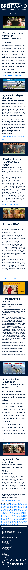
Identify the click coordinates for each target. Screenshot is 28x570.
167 (26, 516)
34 (23, 504)
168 (1, 518)
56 (26, 506)
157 (6, 516)
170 (5, 518)
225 (3, 524)
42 (7, 506)
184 (5, 519)
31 (19, 504)
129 (6, 513)
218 (16, 522)
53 (22, 506)
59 (3, 507)
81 (6, 509)
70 (18, 507)
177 (18, 518)
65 (11, 507)
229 (10, 524)
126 (1, 513)
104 (13, 510)
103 (11, 510)
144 (8, 515)
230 (12, 524)
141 (3, 515)
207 (22, 521)
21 (6, 504)
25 (11, 504)
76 (26, 507)
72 (21, 507)
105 (14, 510)
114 (5, 512)
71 (19, 507)
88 (15, 509)
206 (20, 521)
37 (0, 506)
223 (26, 522)
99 (3, 510)
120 (16, 512)
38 (1, 506)
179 (22, 518)
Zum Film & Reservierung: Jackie (9, 359)
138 (24, 513)
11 (19, 503)
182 (1, 519)
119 (14, 512)
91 (19, 509)
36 (26, 504)
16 (26, 503)
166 (24, 516)
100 (5, 510)
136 (20, 513)
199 (6, 521)
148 (16, 515)
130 (8, 513)
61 (6, 507)
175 (14, 518)
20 (4, 504)
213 (6, 522)
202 (12, 521)
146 (12, 515)
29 (17, 504)
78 (1, 509)
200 (8, 521)
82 (7, 509)
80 (4, 509)
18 (1, 504)
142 (5, 515)
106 (16, 510)
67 (14, 507)
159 (10, 516)
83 (8, 509)
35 (25, 504)
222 (24, 522)
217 (14, 522)
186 (8, 519)
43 (8, 506)
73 (22, 507)
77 (0, 509)
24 (10, 504)
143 (6, 515)
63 (8, 507)
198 (5, 521)
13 (22, 503)
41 (6, 506)
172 (8, 518)
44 (10, 506)
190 (16, 519)
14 (23, 503)
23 (8, 504)
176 (16, 518)
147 (14, 515)
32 (21, 504)
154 (1, 516)
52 (21, 506)
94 (23, 509)
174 (12, 518)
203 (14, 521)
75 (25, 507)
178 (20, 518)
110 (24, 510)
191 (18, 519)
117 (10, 512)
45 (11, 506)
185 (6, 519)
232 (16, 524)
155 (3, 516)
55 (25, 506)
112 (1, 512)
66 (12, 507)
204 (16, 521)
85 (11, 509)
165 (22, 516)
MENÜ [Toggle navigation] (7, 13)
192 (20, 519)
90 (18, 509)
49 (17, 506)
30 (18, 504)
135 (18, 513)
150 (20, 515)
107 (18, 510)
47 (14, 506)
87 (14, 509)
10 (18, 503)
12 (20, 503)
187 (10, 519)
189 (14, 519)
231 (14, 524)
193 (22, 519)
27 (14, 504)
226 (5, 524)
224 (1, 524)
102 (9, 510)
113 (3, 512)
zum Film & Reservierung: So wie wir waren (11, 75)
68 (15, 507)
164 (20, 516)
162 (16, 516)
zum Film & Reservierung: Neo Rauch (10, 204)
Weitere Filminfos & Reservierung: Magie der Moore (13, 136)
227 (6, 524)
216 (12, 522)
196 (1, 521)
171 (6, 518)
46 (12, 506)
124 (24, 512)
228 (8, 524)
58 (1, 507)
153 (26, 515)
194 (24, 519)
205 (18, 521)
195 (26, 519)
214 (8, 522)
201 (10, 521)
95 (25, 509)
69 (17, 507)
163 (18, 516)
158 (8, 516)
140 (1, 515)
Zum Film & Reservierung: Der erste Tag (11, 500)
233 (18, 524)
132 (12, 513)
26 (12, 504)
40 (4, 506)
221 (22, 522)
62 (7, 507)
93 (22, 509)
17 (0, 504)
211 (3, 522)
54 (23, 506)
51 (19, 506)
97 (0, 510)
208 (24, 521)
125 (26, 512)
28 (15, 504)
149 (18, 515)
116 (8, 512)
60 (4, 507)
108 (20, 510)
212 (5, 522)
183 (3, 519)
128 (5, 513)
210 (1, 522)
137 (22, 513)
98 (1, 510)
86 (12, 509)
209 (26, 521)
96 (26, 509)
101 (7, 510)
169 (3, 518)
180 (24, 518)
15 (24, 503)
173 (10, 518)
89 (17, 509)
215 (10, 522)
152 (24, 515)
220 (20, 522)
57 (0, 507)
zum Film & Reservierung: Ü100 (9, 278)
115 (6, 512)
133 (14, 513)
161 (14, 516)
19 (3, 504)
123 (22, 512)
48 (15, 506)
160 (12, 516)
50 (18, 506)
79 (3, 509)
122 (20, 512)
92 (21, 509)
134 (16, 513)
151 (22, 515)
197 (3, 521)
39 (3, 506)
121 (18, 512)
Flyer (3, 139)
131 (10, 513)
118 (12, 512)
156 (5, 516)
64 (10, 507)
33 (22, 504)
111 (26, 510)
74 (23, 507)
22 (7, 504)
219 (18, 522)
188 (12, 519)
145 (10, 515)
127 (3, 513)
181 (26, 518)
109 (22, 510)
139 (26, 513)
